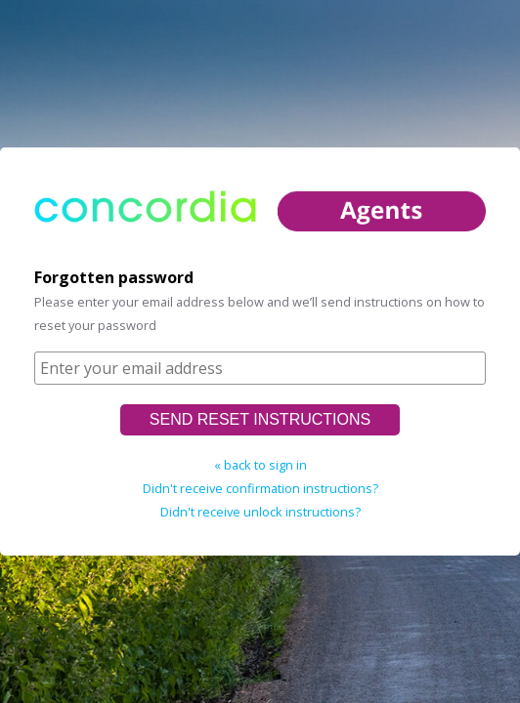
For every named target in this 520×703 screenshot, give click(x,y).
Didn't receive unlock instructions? (260, 511)
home (260, 225)
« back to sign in (260, 465)
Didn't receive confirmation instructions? (260, 488)
